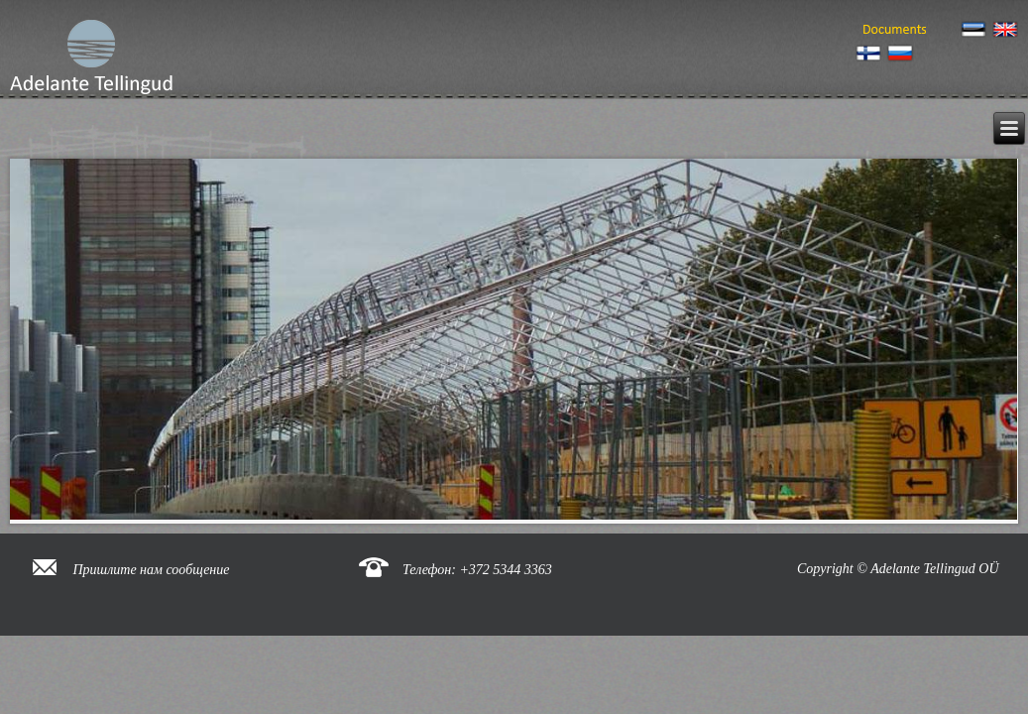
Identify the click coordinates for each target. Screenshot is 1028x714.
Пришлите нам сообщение (151, 569)
